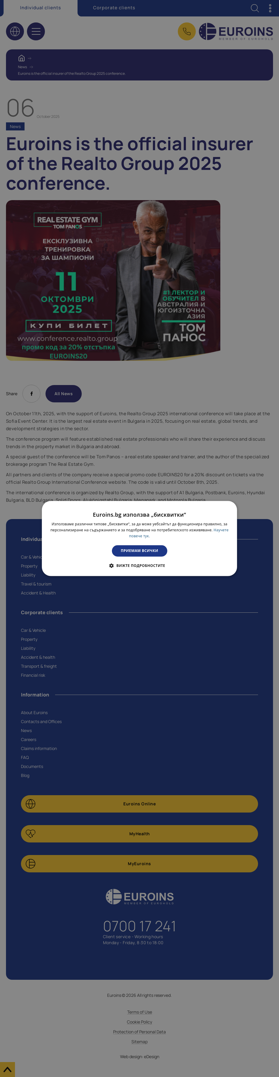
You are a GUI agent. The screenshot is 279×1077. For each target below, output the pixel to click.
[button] (139, 566)
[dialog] (139, 538)
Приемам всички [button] (139, 550)
